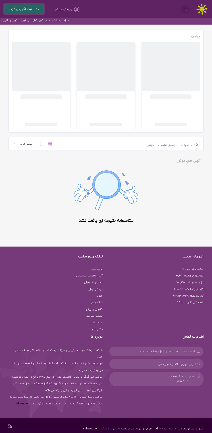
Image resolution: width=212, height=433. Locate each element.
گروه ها (185, 145)
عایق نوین (96, 268)
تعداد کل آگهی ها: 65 (190, 302)
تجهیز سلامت (94, 315)
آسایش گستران (93, 282)
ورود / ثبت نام (63, 9)
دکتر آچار (97, 329)
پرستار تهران (95, 289)
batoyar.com (22, 403)
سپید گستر (96, 322)
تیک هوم (97, 302)
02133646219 (177, 376)
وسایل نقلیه (168, 145)
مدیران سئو (175, 428)
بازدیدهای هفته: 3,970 (190, 275)
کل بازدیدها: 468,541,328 (188, 295)
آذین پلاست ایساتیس (89, 275)
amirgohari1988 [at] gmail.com (159, 351)
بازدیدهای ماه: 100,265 (190, 282)
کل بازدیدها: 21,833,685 (189, 289)
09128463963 (179, 381)
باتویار (99, 295)
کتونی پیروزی (94, 309)
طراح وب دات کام (110, 428)
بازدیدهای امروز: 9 (193, 268)
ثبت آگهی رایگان (24, 8)
